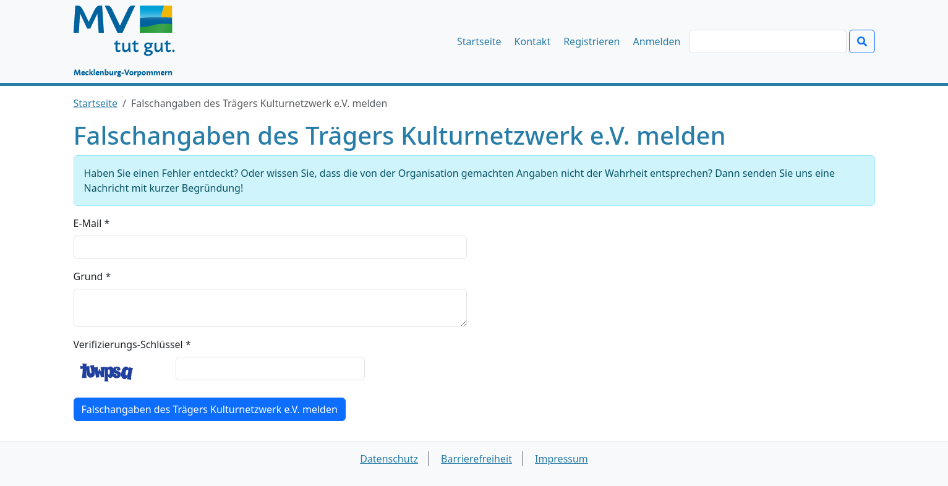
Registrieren (591, 41)
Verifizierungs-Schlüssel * (132, 344)
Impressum (561, 459)
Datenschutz (389, 459)
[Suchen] (768, 41)
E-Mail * (92, 223)
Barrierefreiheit (476, 459)
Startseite (479, 41)
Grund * (92, 276)
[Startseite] (130, 41)
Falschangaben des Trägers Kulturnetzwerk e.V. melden (210, 409)
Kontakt (533, 41)
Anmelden (657, 41)
